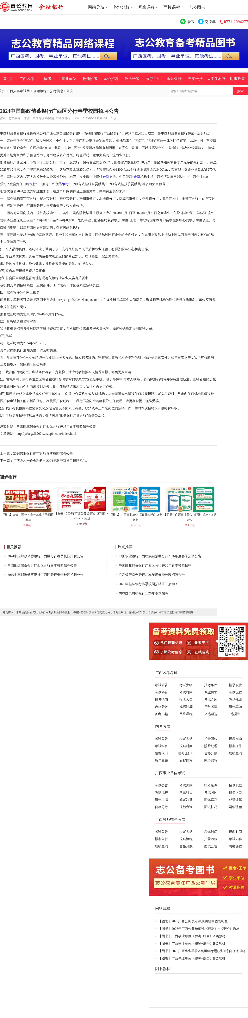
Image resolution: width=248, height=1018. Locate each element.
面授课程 (171, 7)
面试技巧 (210, 807)
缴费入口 (161, 753)
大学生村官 (216, 79)
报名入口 (186, 699)
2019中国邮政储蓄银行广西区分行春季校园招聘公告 (45, 574)
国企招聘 (111, 79)
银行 (32, 184)
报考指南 (161, 699)
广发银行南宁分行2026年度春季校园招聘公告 (152, 574)
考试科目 (161, 692)
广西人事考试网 (18, 91)
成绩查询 (235, 753)
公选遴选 (210, 714)
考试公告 (161, 685)
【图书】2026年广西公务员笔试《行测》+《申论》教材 (81, 514)
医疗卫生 (153, 79)
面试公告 (210, 846)
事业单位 (68, 79)
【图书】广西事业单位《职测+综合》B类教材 (189, 516)
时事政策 (237, 79)
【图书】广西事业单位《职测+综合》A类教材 (135, 516)
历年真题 (235, 706)
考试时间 (186, 692)
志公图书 (197, 7)
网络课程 (186, 714)
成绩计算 (186, 706)
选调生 (235, 714)
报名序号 (235, 746)
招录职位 (235, 685)
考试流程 (235, 692)
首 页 (8, 79)
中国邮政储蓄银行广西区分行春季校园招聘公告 (42, 565)
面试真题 (210, 799)
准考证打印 (186, 753)
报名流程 (186, 839)
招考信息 (56, 91)
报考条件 (210, 685)
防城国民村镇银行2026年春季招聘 (143, 593)
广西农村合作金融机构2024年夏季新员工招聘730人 (50, 460)
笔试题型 (186, 799)
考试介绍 (210, 699)
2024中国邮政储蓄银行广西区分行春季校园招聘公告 (45, 556)
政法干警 (132, 79)
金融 (106, 177)
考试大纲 (186, 685)
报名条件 (161, 839)
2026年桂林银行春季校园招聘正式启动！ (148, 584)
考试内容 (235, 839)
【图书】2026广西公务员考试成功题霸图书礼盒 (27, 516)
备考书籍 (161, 714)
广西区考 (26, 79)
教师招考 (89, 79)
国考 (47, 79)
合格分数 (161, 706)
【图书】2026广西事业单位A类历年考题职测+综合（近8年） (202, 951)
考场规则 (235, 699)
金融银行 (174, 79)
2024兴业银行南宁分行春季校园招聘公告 (43, 453)
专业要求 (210, 692)
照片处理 (210, 746)
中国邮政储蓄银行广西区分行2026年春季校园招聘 (155, 565)
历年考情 (210, 706)
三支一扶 (195, 79)
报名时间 (186, 746)
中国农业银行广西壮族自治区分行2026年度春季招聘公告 (160, 556)
